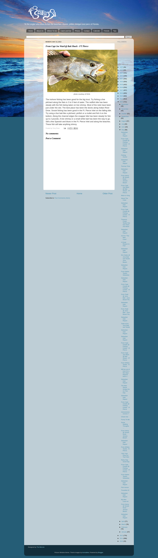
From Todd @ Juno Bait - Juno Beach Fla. (125, 297)
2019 (121, 84)
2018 (121, 87)
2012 (121, 535)
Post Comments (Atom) (62, 198)
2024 (121, 70)
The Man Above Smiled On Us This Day (125, 389)
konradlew (85, 552)
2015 (121, 96)
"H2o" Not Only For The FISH (125, 455)
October (124, 113)
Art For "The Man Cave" (125, 237)
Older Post (107, 193)
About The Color (124, 199)
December (124, 104)
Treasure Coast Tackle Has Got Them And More (125, 223)
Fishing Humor (124, 156)
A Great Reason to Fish (125, 244)
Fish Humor (125, 487)
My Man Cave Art (124, 500)
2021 (121, 79)
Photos (77, 31)
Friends (106, 31)
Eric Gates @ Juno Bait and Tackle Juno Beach (125, 258)
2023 (121, 73)
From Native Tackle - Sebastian (125, 273)
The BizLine (40, 547)
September (125, 116)
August (124, 121)
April (123, 521)
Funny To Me (125, 419)
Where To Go (52, 31)
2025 (121, 67)
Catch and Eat (66, 31)
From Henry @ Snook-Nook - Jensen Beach (125, 179)
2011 (121, 538)
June (123, 127)
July (123, 124)
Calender (96, 31)
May (123, 130)
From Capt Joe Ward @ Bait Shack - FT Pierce (125, 189)
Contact (87, 31)
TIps (114, 31)
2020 (121, 81)
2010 (121, 541)
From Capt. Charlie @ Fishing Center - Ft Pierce (125, 142)
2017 (121, 90)
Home (30, 31)
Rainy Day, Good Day (125, 460)
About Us (40, 31)
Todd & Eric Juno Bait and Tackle (125, 325)
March (123, 524)
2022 (121, 76)
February (124, 527)
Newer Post (51, 193)
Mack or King (125, 195)
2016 (121, 93)
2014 (121, 99)
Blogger (100, 552)
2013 (121, 102)
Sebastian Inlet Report (124, 134)
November (124, 109)
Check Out (124, 417)
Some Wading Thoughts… (125, 425)
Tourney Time (125, 166)
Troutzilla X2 (125, 490)
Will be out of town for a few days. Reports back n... (125, 372)
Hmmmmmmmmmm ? (125, 413)
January (124, 532)
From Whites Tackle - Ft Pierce (125, 364)
